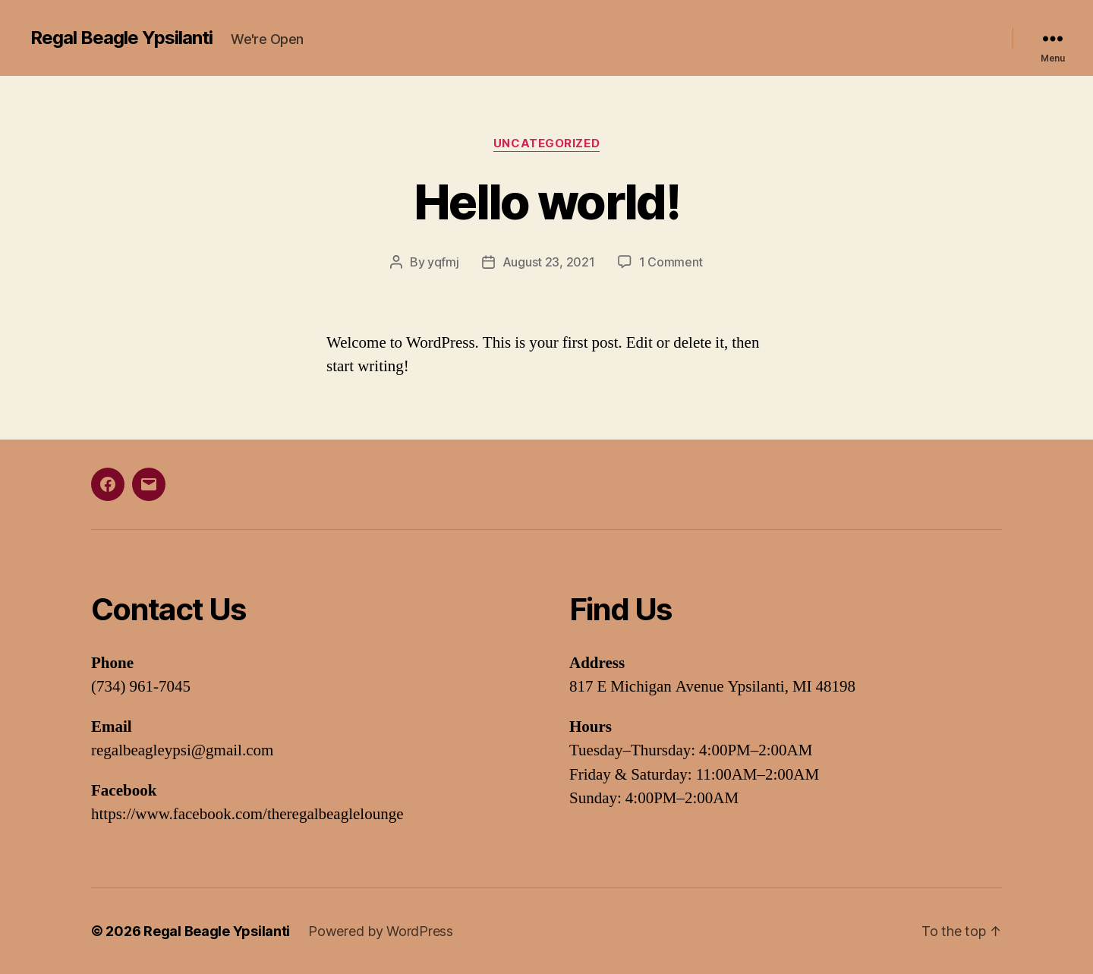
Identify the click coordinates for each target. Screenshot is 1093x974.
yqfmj (443, 262)
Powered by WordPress (380, 931)
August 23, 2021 (548, 262)
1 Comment (671, 262)
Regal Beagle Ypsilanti (121, 38)
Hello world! (546, 201)
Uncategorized (546, 143)
